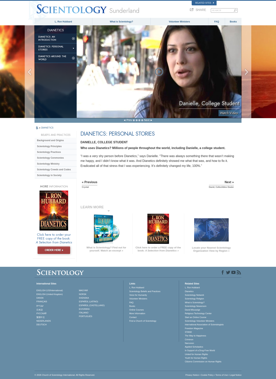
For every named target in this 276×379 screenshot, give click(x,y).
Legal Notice (236, 375)
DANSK (40, 298)
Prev (129, 120)
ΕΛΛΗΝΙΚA (84, 309)
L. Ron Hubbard (63, 21)
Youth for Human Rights (196, 358)
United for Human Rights (196, 354)
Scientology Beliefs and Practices (144, 291)
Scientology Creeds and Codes (54, 169)
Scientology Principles (49, 146)
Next (147, 120)
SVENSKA (84, 298)
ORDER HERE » (54, 250)
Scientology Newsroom (195, 306)
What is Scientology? (121, 21)
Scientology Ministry (48, 163)
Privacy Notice (192, 375)
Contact (132, 317)
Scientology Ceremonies (50, 158)
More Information (137, 313)
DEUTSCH (41, 324)
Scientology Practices (49, 152)
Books (233, 21)
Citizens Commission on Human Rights (203, 361)
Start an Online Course (195, 317)
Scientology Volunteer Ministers (199, 321)
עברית (40, 305)
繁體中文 (40, 317)
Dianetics (189, 291)
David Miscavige (192, 310)
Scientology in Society (49, 175)
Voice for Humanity (138, 295)
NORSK (82, 294)
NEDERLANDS (43, 321)
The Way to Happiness (195, 336)
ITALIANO (83, 312)
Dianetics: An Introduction (47, 38)
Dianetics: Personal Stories (50, 48)
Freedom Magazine (194, 328)
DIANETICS (47, 127)
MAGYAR (83, 290)
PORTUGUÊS (85, 316)
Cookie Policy (207, 375)
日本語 (39, 310)
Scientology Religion (194, 298)
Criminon (189, 339)
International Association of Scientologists (204, 324)
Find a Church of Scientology (142, 321)
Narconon (189, 343)
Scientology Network (194, 295)
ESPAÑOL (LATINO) (88, 301)
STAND (188, 332)
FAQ (216, 21)
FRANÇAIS (41, 301)
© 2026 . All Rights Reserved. (64, 375)
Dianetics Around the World (52, 58)
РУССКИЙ (41, 313)
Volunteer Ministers (179, 21)
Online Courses (136, 310)
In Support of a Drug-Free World (200, 350)
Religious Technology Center (198, 313)
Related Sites (204, 3)
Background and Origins (50, 140)
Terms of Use (221, 375)
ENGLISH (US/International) (49, 290)
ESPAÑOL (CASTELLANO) (92, 305)
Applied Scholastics (194, 347)
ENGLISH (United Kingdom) (49, 294)
